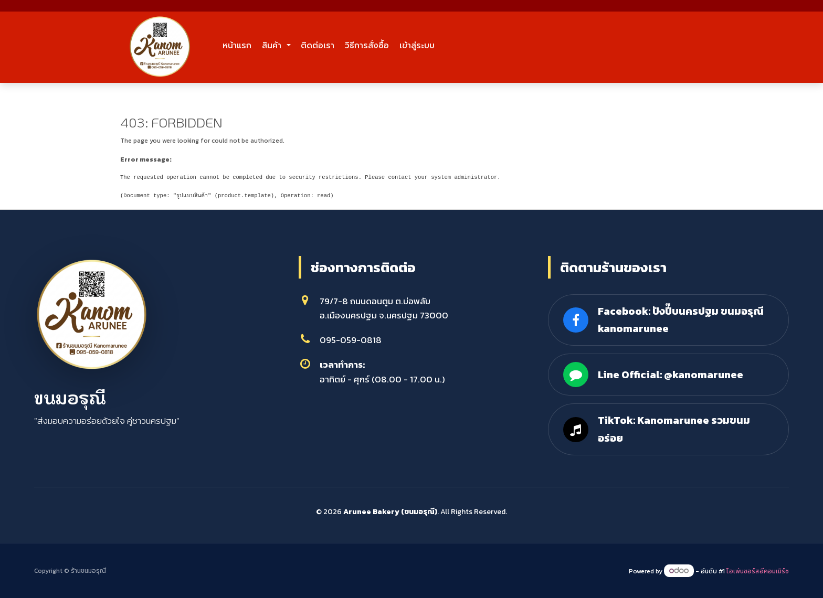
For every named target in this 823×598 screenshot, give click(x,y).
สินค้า (306, 46)
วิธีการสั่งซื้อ (451, 46)
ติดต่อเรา (377, 46)
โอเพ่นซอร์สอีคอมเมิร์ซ (757, 571)
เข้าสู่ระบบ (526, 46)
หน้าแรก (248, 46)
